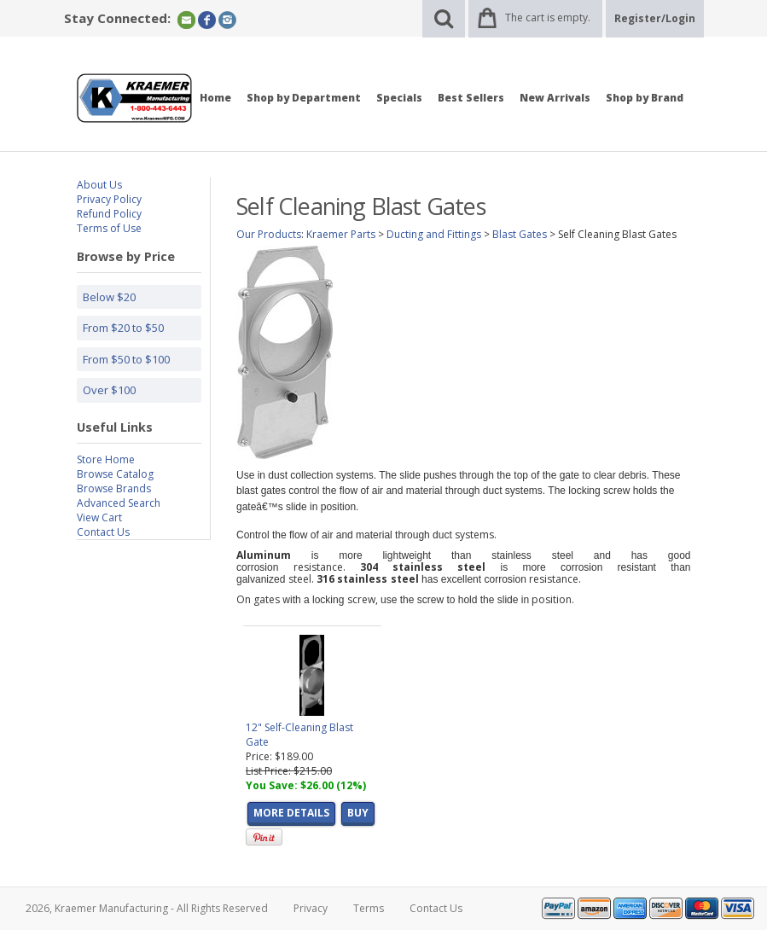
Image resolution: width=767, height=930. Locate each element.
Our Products (268, 234)
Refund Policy (109, 213)
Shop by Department (304, 97)
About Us (99, 184)
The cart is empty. (547, 17)
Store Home (106, 459)
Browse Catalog (115, 474)
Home (215, 97)
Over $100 (109, 390)
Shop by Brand (644, 97)
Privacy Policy (109, 199)
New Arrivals (555, 97)
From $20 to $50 (123, 327)
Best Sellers (471, 97)
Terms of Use (109, 228)
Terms (368, 908)
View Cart (99, 517)
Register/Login (654, 18)
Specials (399, 97)
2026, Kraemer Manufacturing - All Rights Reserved (147, 908)
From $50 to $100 (126, 359)
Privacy (310, 908)
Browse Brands (114, 488)
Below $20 (109, 297)
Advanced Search (118, 503)
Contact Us (103, 532)
